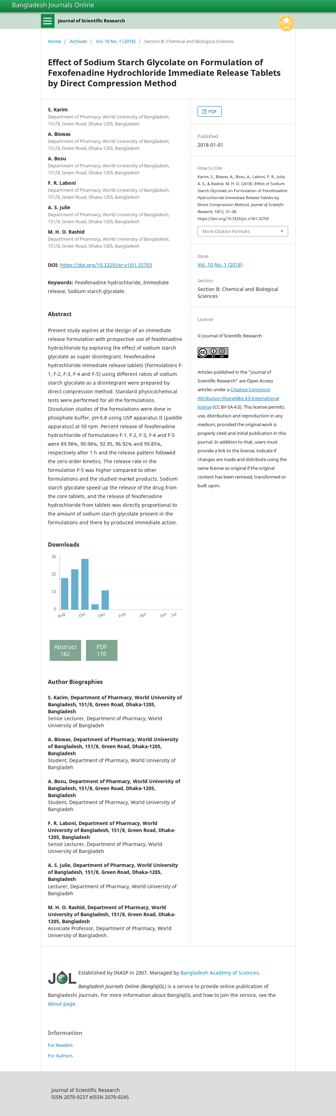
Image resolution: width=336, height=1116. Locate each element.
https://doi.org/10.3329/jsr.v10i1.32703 (106, 265)
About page (61, 1003)
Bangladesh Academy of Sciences (219, 972)
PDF (212, 111)
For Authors (60, 1055)
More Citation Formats (226, 231)
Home (54, 41)
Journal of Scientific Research (91, 20)
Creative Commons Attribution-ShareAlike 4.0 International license (238, 398)
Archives (78, 41)
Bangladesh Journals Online (53, 5)
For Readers (60, 1045)
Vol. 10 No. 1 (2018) (116, 41)
